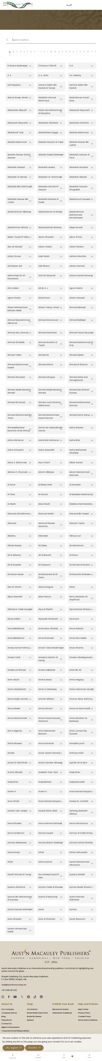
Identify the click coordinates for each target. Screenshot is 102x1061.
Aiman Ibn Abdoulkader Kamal (50, 429)
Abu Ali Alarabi (14, 246)
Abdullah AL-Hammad (49, 177)
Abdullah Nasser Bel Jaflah (17, 201)
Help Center (83, 1009)
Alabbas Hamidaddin (80, 504)
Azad (41, 909)
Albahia (11, 535)
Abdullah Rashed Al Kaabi (48, 201)
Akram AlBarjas (46, 472)
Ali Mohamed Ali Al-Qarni (48, 576)
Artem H (11, 791)
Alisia (72, 587)
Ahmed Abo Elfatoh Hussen (79, 391)
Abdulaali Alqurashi (79, 110)
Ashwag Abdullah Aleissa (78, 812)
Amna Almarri (45, 708)
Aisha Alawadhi (46, 449)
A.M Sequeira (14, 85)
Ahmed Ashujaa (46, 377)
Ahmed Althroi (45, 364)
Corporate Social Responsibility (15, 1031)
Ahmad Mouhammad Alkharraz (18, 321)
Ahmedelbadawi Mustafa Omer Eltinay (18, 429)
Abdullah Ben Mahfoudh (19, 186)
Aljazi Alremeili (14, 596)
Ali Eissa (73, 555)
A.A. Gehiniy (75, 75)
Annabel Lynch (76, 743)
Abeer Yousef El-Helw (18, 237)
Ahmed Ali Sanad (16, 402)
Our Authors (32, 1009)
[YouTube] (15, 997)
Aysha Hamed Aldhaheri (20, 909)
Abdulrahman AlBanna (19, 211)
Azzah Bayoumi (77, 919)
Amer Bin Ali (75, 670)
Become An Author (60, 1009)
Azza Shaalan (14, 919)
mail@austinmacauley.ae (13, 984)
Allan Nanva (44, 596)
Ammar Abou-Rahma (80, 699)
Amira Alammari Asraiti (81, 689)
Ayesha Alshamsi (16, 887)
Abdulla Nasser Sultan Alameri (19, 156)
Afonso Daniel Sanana (80, 275)
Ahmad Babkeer (77, 320)
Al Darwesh (75, 484)
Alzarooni (74, 618)
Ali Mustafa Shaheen (80, 574)
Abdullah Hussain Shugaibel (78, 188)
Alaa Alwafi (44, 504)
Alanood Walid (46, 513)
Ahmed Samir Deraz (79, 415)
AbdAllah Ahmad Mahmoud (47, 99)
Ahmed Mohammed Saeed (17, 366)
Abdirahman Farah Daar (79, 99)
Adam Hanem (76, 246)
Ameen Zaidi (13, 657)
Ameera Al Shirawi (16, 670)
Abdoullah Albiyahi (17, 110)
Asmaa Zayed (45, 833)
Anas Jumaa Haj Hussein (78, 732)
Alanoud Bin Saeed (79, 513)
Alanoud (11, 523)
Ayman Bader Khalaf (80, 887)
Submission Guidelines (62, 1013)
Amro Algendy (14, 730)
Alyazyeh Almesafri (48, 618)
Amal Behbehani (15, 628)
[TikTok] (35, 997)
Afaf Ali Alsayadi (46, 275)
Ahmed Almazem (16, 377)
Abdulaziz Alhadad (48, 122)
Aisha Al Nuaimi (15, 449)
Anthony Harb (76, 753)
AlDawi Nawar (14, 545)
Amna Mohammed (17, 718)
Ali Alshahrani (76, 545)
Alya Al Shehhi (45, 609)
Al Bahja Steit (45, 484)
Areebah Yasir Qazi (48, 772)
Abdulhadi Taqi (15, 132)
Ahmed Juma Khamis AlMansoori (49, 404)
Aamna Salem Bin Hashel (78, 86)
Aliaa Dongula (45, 587)
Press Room (6, 1020)
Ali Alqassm (44, 564)
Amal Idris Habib (77, 638)
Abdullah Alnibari (16, 167)
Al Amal (11, 484)
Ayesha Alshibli (77, 874)
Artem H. (42, 791)
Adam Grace (14, 256)
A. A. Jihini (43, 75)
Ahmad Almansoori (48, 320)
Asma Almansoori (78, 823)
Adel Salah (43, 256)
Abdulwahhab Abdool (49, 227)
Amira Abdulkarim (16, 689)
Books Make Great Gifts (37, 1013)
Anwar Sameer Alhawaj (50, 762)
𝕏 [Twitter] (22, 996)
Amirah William (46, 699)
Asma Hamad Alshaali (50, 823)
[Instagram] (3, 997)
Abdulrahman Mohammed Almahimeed (76, 214)
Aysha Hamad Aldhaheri (76, 898)
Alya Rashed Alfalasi (80, 609)
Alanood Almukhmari (18, 513)
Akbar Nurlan (76, 462)
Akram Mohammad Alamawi (79, 474)
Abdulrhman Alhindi (17, 227)
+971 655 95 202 (9, 990)
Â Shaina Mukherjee (17, 65)
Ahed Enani (44, 297)
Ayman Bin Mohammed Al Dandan (19, 898)
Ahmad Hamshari (47, 332)
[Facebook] (9, 997)
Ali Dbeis (42, 545)
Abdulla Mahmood (79, 132)
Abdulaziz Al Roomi (79, 122)
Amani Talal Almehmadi (50, 647)
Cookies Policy (84, 1016)
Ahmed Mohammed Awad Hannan (48, 416)
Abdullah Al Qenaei (17, 177)
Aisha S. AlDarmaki (17, 462)
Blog (3, 1016)
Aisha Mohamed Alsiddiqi (77, 451)
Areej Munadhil (77, 782)
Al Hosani (43, 494)
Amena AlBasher (46, 670)
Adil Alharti (44, 266)
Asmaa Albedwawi (17, 842)
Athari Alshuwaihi (78, 852)
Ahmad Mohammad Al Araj (81, 344)
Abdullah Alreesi (46, 167)
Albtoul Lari (75, 535)
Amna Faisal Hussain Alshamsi (49, 720)
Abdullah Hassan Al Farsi (79, 156)
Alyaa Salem (13, 618)
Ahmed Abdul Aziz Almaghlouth (78, 379)
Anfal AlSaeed (14, 743)
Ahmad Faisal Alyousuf (81, 332)
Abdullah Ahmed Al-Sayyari (48, 188)
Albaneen (43, 535)
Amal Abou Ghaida (48, 628)
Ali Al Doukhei (14, 564)
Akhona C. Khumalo (17, 472)
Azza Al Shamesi (46, 919)
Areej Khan (74, 772)
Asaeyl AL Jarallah (78, 801)
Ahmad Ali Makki (15, 342)
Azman (73, 909)
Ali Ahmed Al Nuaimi (79, 564)
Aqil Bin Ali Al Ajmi (78, 762)
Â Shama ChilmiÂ (47, 65)
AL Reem (11, 504)
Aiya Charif (44, 462)
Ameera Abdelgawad (80, 657)
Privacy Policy (84, 1013)
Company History (9, 1013)
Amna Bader (13, 708)
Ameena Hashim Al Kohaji (48, 659)
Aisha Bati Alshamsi (48, 440)
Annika (10, 753)
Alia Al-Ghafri (14, 587)
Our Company (7, 1009)
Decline (32, 1047)
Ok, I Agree (12, 1047)
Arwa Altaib (13, 801)
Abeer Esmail (76, 227)
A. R (71, 65)
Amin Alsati (13, 679)
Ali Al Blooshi (44, 555)
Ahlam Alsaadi (77, 297)
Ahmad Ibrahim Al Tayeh (47, 344)
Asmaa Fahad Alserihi (80, 842)
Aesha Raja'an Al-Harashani (16, 277)
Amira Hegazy (76, 679)
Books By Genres (34, 1016)
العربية (68, 4)
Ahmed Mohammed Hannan (79, 404)
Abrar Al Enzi (75, 237)
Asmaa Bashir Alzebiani (50, 842)
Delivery (30, 1020)
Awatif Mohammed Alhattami (79, 863)
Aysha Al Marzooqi (48, 896)
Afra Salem (13, 288)
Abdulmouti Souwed (79, 199)
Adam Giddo (45, 246)
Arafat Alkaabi (14, 772)
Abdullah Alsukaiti (78, 167)
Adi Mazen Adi (14, 266)
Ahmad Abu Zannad (17, 332)
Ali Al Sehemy (14, 555)
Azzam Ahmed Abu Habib (17, 930)
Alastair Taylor (77, 523)
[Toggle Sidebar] (4, 4)
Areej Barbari (45, 782)
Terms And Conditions (87, 1020)
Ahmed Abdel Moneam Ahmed (19, 391)
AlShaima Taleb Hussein (19, 609)
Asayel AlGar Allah (47, 810)
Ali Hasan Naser (15, 574)
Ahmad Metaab (77, 307)
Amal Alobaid (76, 628)
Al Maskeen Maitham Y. (81, 494)
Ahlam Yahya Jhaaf (48, 307)
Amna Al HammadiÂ (80, 708)
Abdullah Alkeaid (78, 177)
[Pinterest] (29, 997)
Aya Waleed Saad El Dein (48, 876)
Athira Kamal (45, 861)
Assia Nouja (13, 852)
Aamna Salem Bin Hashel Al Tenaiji (47, 86)
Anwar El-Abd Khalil (17, 762)
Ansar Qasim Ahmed (49, 753)
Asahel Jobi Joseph (17, 810)
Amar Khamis (76, 647)
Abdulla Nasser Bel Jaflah (79, 143)
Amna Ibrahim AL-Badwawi (78, 720)
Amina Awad (45, 679)
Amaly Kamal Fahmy (18, 647)
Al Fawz (11, 494)
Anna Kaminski (46, 743)
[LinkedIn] (41, 997)
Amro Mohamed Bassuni (46, 732)
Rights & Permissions (10, 1027)
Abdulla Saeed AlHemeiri (50, 154)
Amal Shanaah (46, 638)
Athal (41, 852)
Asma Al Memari (15, 833)
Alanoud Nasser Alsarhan (46, 525)
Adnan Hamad (77, 266)
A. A (9, 75)
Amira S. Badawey (47, 689)
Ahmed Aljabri (76, 355)
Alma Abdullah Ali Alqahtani (78, 598)
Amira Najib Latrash (17, 699)
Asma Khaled (14, 823)
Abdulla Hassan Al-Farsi (50, 142)
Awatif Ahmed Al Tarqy (19, 874)
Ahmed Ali (43, 355)
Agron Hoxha (75, 288)
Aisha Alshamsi (15, 440)
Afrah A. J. (43, 288)
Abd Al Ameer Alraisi (17, 97)
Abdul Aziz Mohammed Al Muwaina (50, 112)
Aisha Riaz (74, 440)
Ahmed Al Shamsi (78, 364)
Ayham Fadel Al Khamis (50, 887)
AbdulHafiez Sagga (48, 132)
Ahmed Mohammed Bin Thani (19, 416)
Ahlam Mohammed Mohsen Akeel (17, 309)
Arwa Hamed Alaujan (80, 791)
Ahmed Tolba (14, 355)
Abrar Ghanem (46, 237)
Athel (10, 861)
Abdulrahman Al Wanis (50, 211)
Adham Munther (77, 256)
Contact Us (6, 1023)
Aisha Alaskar (76, 427)
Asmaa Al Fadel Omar (80, 833)
